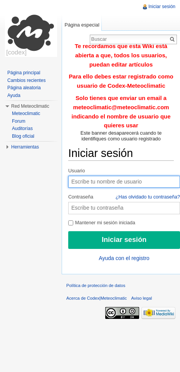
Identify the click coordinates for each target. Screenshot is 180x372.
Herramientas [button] (25, 147)
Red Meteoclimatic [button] (30, 106)
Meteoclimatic (26, 113)
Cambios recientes (26, 80)
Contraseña (124, 197)
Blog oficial (23, 136)
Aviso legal (141, 298)
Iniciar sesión (161, 6)
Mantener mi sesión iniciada (101, 222)
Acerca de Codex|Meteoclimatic (96, 298)
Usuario (76, 170)
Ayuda (13, 95)
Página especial (81, 25)
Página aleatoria (24, 87)
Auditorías (22, 128)
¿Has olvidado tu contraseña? (148, 197)
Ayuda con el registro (124, 258)
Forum (18, 121)
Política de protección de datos (95, 285)
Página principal (23, 72)
